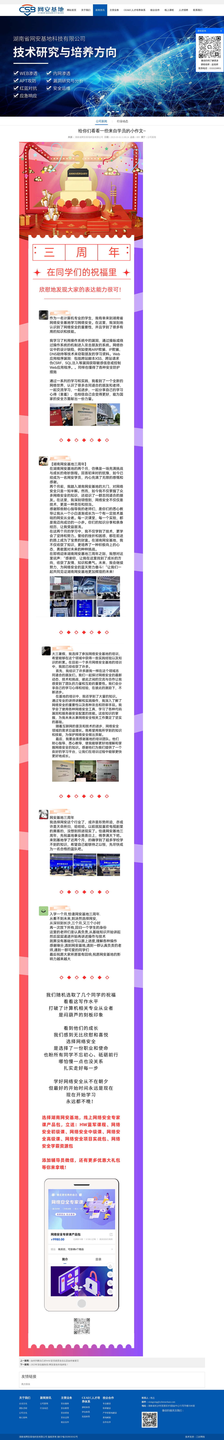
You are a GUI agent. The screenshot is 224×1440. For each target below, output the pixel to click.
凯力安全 (26, 1384)
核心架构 (23, 1417)
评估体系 (86, 1412)
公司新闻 (101, 121)
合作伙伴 (107, 1422)
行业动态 (122, 121)
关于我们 (85, 10)
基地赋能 (107, 1417)
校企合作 (155, 10)
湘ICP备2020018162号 (67, 1437)
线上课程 (169, 10)
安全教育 (65, 1408)
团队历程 (23, 1408)
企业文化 (23, 1403)
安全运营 (65, 1417)
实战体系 (86, 1416)
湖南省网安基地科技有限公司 (89, 137)
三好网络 (200, 1437)
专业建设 (107, 1403)
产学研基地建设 (110, 1413)
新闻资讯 (100, 10)
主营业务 (114, 10)
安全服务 (65, 1403)
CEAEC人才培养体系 (134, 10)
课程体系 (86, 1407)
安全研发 (65, 1413)
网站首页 (71, 10)
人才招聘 (183, 10)
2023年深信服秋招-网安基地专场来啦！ (50, 1364)
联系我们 (197, 10)
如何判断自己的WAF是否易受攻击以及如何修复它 (55, 1361)
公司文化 (23, 1413)
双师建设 (107, 1408)
